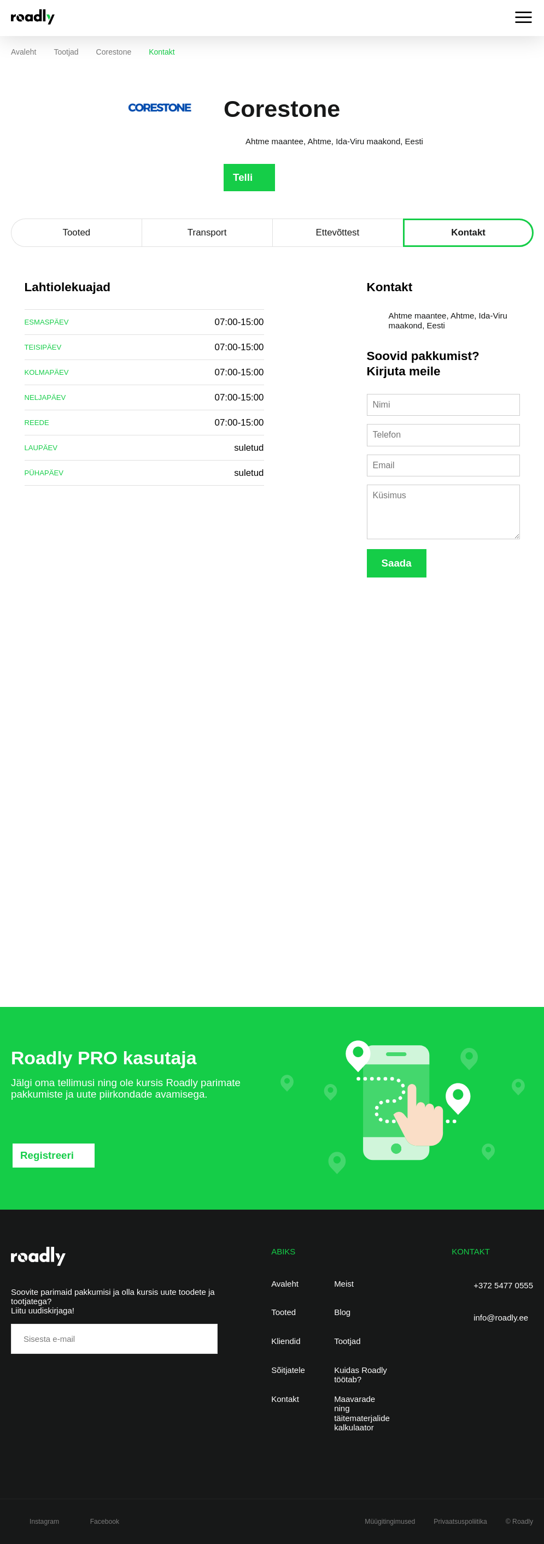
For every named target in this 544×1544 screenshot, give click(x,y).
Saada (397, 563)
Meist (344, 1283)
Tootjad (66, 52)
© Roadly (519, 1521)
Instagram (44, 1521)
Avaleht (23, 52)
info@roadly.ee (500, 1317)
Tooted (77, 232)
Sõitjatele (288, 1370)
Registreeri (47, 1155)
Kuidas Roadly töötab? (360, 1374)
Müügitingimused (390, 1521)
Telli (243, 177)
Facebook (104, 1521)
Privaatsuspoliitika (460, 1521)
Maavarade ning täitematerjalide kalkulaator (362, 1413)
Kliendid (285, 1341)
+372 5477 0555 (503, 1285)
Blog (342, 1312)
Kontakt (468, 232)
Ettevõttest (338, 232)
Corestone (114, 52)
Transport (207, 232)
